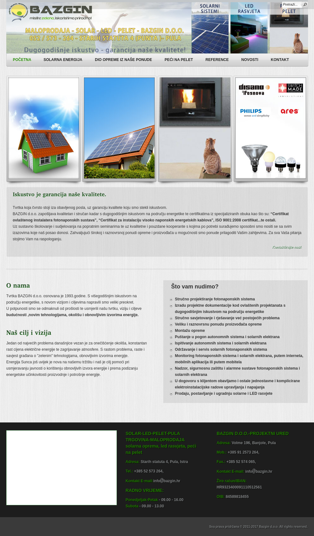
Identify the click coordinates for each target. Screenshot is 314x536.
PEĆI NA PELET (182, 59)
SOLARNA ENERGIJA (66, 59)
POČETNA (22, 60)
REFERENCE (217, 60)
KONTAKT (280, 60)
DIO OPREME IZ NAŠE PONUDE (126, 59)
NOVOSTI (249, 60)
